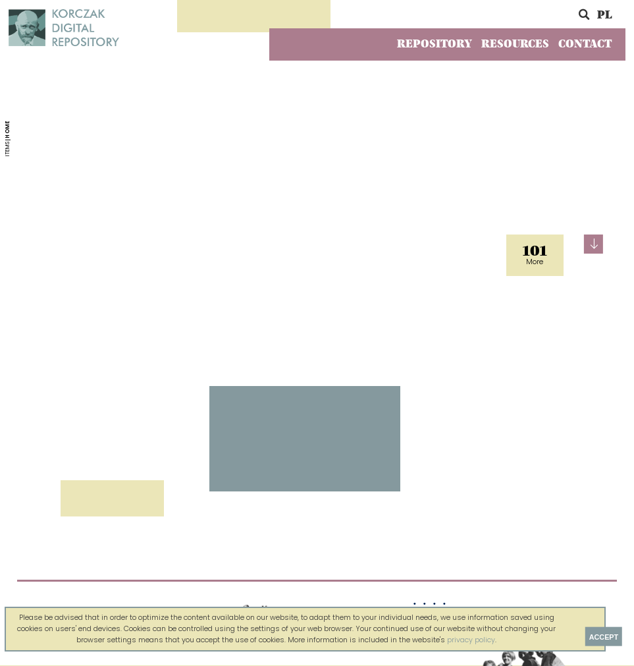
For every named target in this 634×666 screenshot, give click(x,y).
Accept (604, 636)
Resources (515, 44)
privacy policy (471, 640)
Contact (585, 44)
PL (604, 15)
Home (8, 129)
